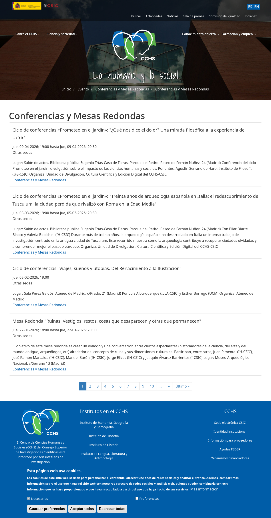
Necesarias (39, 500)
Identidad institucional (229, 431)
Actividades (153, 16)
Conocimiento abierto (199, 34)
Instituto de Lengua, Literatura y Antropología (103, 456)
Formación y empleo (237, 34)
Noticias (172, 16)
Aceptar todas (82, 510)
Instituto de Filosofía (104, 436)
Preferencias (149, 500)
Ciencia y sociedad (62, 34)
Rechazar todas (112, 510)
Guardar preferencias (47, 510)
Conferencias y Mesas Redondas (122, 89)
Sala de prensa (193, 16)
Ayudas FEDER (229, 449)
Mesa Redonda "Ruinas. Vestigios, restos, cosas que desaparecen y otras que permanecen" (106, 321)
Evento (83, 89)
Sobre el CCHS (28, 34)
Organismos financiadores (230, 458)
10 (153, 386)
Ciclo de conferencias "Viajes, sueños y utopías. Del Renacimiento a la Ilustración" (96, 268)
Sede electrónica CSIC (229, 422)
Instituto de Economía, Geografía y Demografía (104, 424)
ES (250, 6)
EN (256, 6)
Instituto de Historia (103, 445)
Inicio (66, 89)
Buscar (136, 16)
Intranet (251, 16)
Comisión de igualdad (224, 16)
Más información (204, 490)
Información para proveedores (230, 440)
